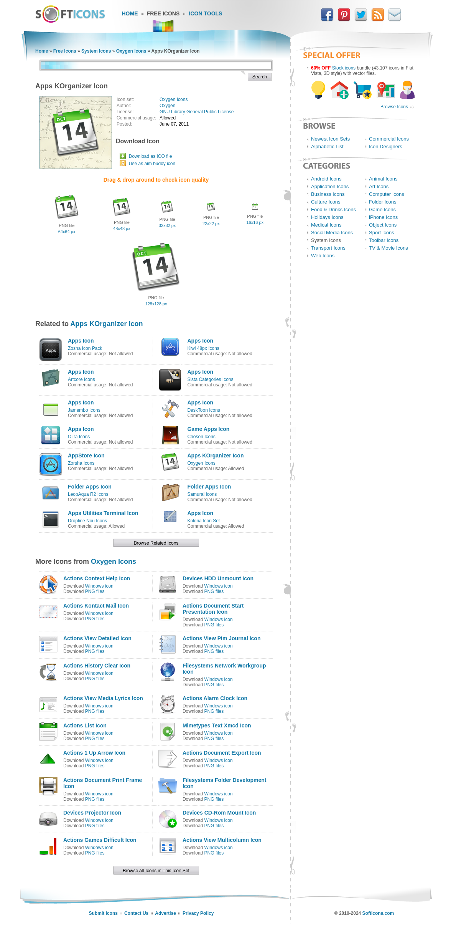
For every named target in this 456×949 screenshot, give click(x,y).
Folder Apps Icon (90, 487)
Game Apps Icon (208, 429)
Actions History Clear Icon (96, 665)
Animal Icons (383, 179)
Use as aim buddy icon (152, 163)
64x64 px (67, 231)
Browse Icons (394, 106)
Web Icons (322, 255)
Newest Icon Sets (330, 139)
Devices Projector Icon (92, 813)
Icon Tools (205, 13)
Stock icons (344, 68)
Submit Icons (103, 913)
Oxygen (167, 105)
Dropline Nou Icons (87, 520)
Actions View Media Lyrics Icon (103, 698)
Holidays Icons (327, 217)
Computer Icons (386, 194)
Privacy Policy (198, 913)
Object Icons (383, 225)
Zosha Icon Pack (85, 348)
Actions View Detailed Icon (97, 638)
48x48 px (121, 228)
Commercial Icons (389, 139)
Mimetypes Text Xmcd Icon (217, 725)
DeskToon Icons (203, 410)
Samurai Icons (202, 494)
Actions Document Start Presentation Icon (213, 609)
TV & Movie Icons (388, 248)
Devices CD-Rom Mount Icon (219, 813)
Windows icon (99, 586)
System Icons (96, 51)
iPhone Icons (383, 217)
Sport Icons (381, 232)
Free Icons (163, 13)
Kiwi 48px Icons (203, 348)
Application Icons (330, 186)
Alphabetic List (327, 146)
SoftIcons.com (378, 913)
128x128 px (156, 303)
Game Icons (382, 209)
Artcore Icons (81, 379)
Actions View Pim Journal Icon (222, 638)
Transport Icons (328, 248)
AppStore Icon (86, 455)
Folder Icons (383, 202)
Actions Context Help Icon (96, 578)
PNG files (95, 591)
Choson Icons (201, 436)
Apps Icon (81, 341)
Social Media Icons (332, 232)
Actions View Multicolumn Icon (222, 840)
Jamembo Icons (84, 410)
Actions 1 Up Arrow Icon (94, 753)
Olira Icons (79, 436)
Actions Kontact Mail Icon (96, 606)
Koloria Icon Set (203, 520)
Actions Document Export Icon (222, 753)
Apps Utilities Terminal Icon (103, 513)
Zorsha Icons (81, 463)
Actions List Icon (85, 725)
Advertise (165, 913)
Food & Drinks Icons (333, 209)
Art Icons (379, 186)
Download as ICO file (150, 156)
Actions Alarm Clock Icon (215, 698)
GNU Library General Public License (197, 111)
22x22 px (211, 223)
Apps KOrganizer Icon (106, 324)
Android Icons (326, 179)
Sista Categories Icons (210, 379)
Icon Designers (385, 146)
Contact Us (136, 913)
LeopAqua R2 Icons (88, 494)
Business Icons (327, 194)
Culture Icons (326, 202)
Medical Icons (326, 225)
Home (130, 13)
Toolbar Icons (383, 240)
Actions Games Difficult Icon (100, 840)
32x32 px (167, 225)
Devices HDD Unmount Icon (218, 578)
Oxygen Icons (131, 51)
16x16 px (254, 222)
